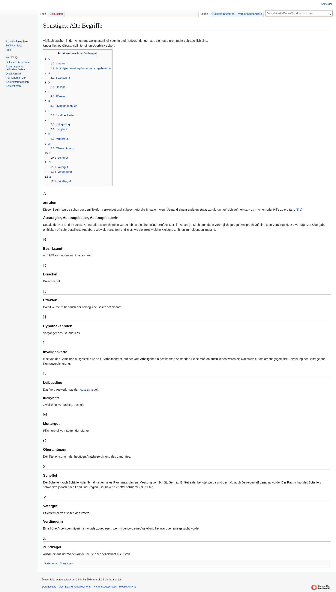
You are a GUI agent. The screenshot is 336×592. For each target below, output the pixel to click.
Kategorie (50, 563)
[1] (297, 209)
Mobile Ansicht (127, 586)
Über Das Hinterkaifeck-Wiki (75, 586)
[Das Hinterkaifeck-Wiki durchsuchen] (299, 13)
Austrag (85, 389)
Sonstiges (66, 563)
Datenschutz (49, 586)
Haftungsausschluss (105, 586)
